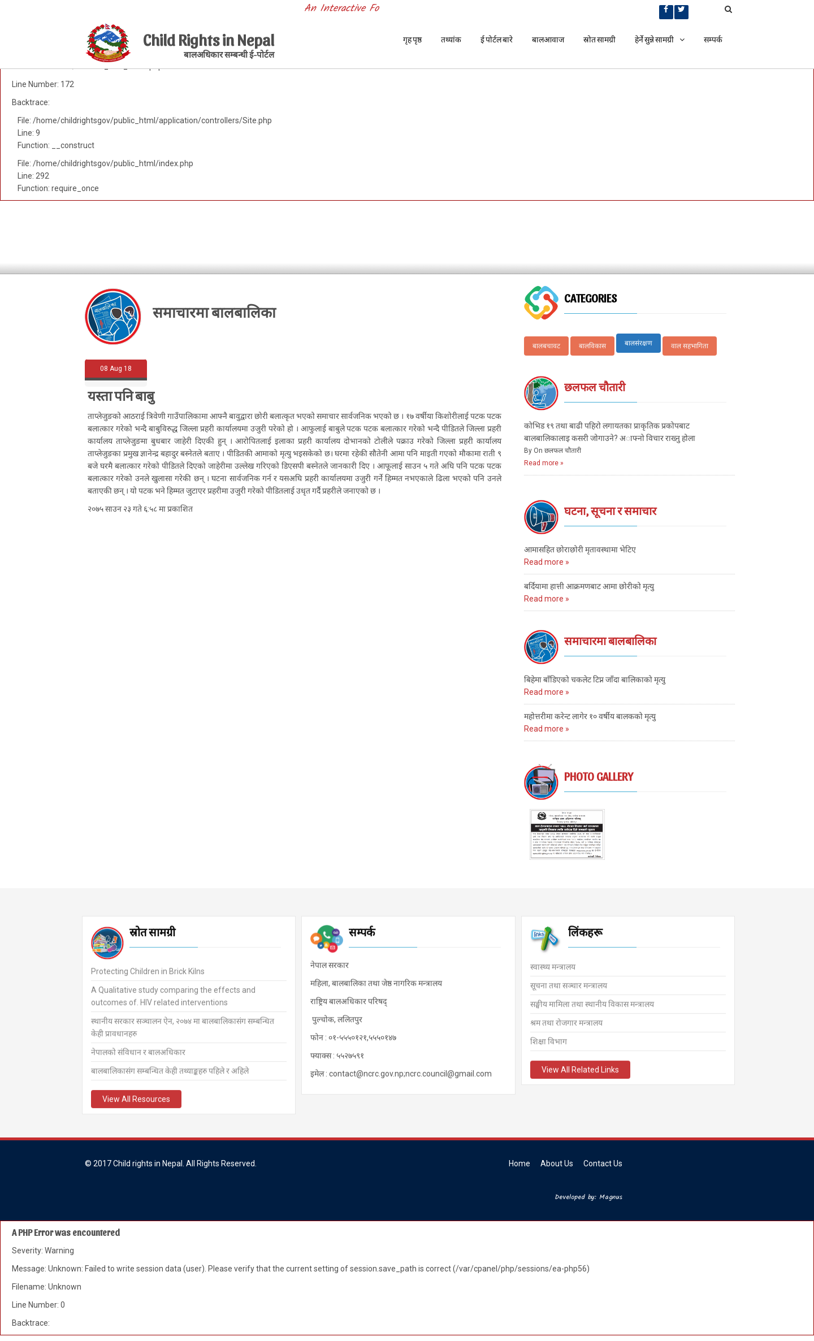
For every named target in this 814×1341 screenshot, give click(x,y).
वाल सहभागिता (689, 346)
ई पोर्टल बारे (496, 39)
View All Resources (136, 1097)
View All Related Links (580, 1069)
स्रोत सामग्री (599, 39)
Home (519, 1163)
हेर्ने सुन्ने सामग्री (660, 39)
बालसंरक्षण (638, 343)
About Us (556, 1163)
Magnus (610, 1197)
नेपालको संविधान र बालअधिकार (138, 1051)
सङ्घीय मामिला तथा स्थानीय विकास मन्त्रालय (592, 1003)
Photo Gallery (598, 776)
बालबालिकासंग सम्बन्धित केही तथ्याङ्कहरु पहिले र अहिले (170, 1069)
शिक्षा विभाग (548, 1040)
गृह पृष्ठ (412, 39)
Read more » (544, 463)
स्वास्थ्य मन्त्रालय (552, 966)
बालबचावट (546, 346)
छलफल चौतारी (594, 386)
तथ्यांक (451, 39)
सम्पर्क (713, 39)
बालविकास (592, 346)
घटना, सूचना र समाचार (610, 510)
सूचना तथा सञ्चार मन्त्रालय (568, 984)
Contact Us (602, 1163)
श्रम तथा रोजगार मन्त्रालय (566, 1022)
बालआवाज (548, 39)
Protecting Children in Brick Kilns (148, 970)
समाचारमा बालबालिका (610, 640)
